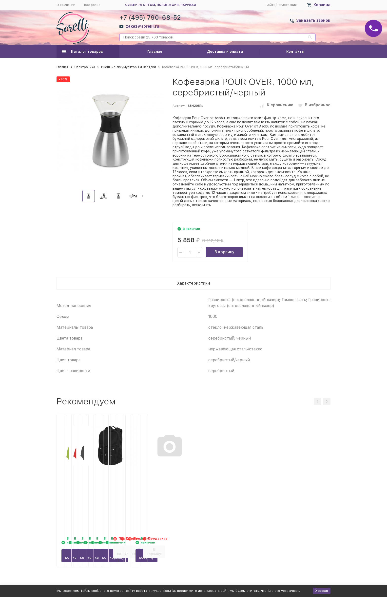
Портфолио (91, 5)
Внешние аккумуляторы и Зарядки (128, 67)
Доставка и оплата (225, 52)
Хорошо (321, 591)
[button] (142, 196)
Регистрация (286, 5)
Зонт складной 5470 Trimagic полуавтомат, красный (152, 484)
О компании (66, 5)
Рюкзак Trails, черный (291, 479)
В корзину (224, 252)
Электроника (85, 67)
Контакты (295, 52)
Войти (270, 5)
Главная (154, 52)
